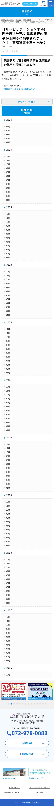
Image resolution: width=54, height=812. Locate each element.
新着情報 (18, 20)
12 (40, 704)
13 (43, 704)
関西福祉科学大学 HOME (7, 20)
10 (34, 704)
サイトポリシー (14, 787)
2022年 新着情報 (27, 20)
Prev (4, 703)
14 (46, 704)
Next (50, 703)
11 (37, 704)
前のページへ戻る (26, 101)
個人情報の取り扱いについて (14, 792)
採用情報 (39, 792)
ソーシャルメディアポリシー (39, 787)
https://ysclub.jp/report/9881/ (19, 88)
